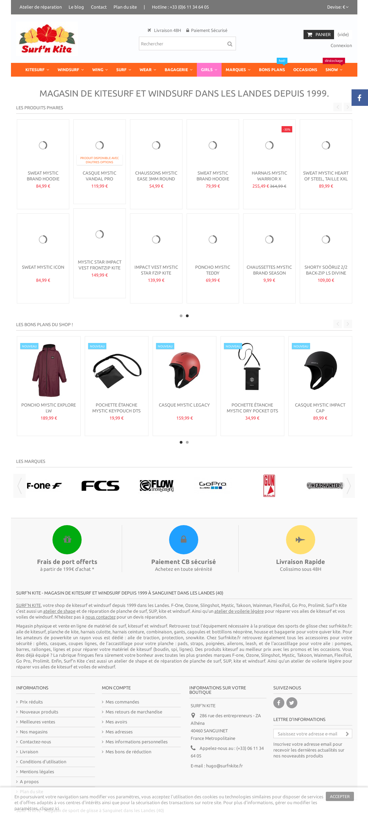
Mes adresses (119, 731)
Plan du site (125, 6)
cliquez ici (49, 808)
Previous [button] (337, 107)
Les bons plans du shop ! (44, 324)
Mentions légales (37, 771)
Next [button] (348, 107)
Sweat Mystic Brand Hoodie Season (43, 178)
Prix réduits (31, 701)
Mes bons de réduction (128, 751)
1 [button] (181, 315)
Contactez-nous (35, 741)
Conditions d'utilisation (43, 761)
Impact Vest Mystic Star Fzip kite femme (156, 273)
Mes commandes (122, 701)
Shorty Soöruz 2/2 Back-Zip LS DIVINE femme (326, 273)
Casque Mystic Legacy (184, 404)
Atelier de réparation (41, 6)
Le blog (76, 6)
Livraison (29, 751)
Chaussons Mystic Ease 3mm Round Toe (156, 178)
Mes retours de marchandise (134, 711)
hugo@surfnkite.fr (224, 765)
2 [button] (187, 315)
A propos (29, 781)
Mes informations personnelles (137, 741)
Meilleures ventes (37, 721)
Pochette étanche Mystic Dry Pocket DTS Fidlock (252, 410)
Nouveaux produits (39, 711)
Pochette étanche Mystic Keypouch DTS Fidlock (116, 410)
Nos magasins (34, 731)
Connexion (341, 45)
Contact (99, 6)
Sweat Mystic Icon (43, 267)
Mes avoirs (116, 721)
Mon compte (116, 687)
